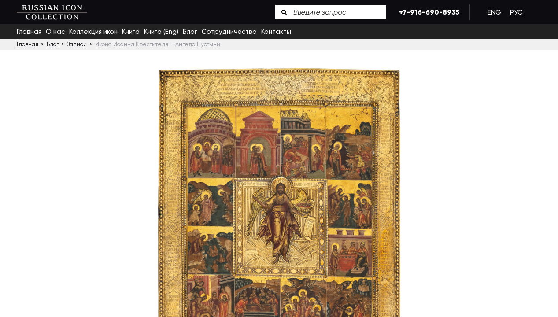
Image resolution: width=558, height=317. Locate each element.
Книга (131, 32)
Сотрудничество (229, 32)
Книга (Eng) (161, 32)
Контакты (276, 32)
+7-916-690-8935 (427, 12)
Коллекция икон (93, 32)
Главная (29, 32)
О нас (55, 32)
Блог (190, 32)
